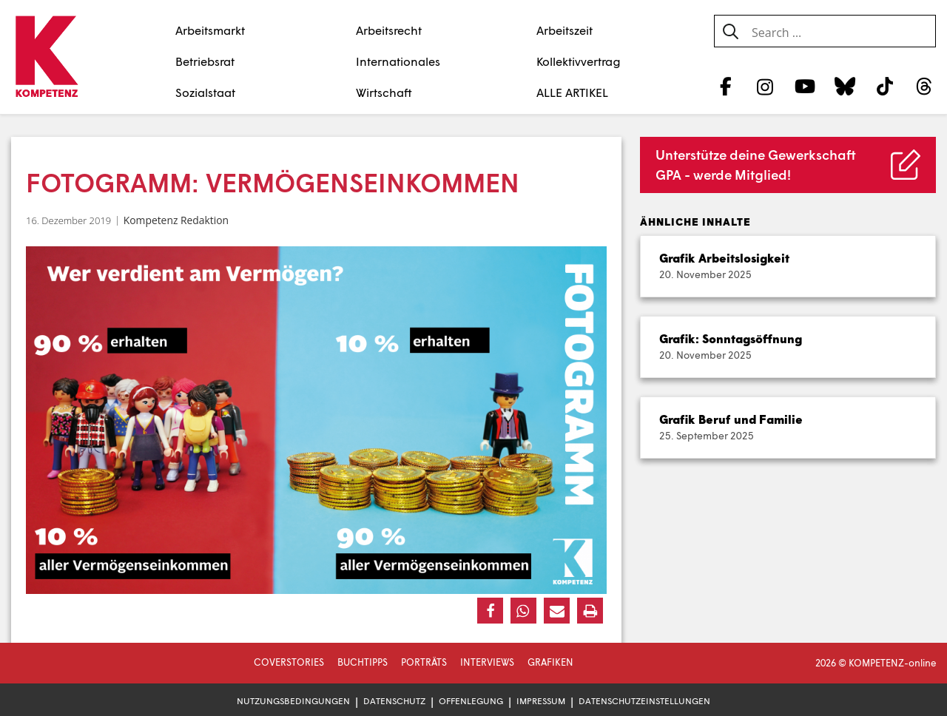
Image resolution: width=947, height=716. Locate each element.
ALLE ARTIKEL (572, 92)
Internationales (398, 61)
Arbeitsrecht (389, 30)
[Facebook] (725, 86)
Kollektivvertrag (578, 61)
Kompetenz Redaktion (176, 220)
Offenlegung (471, 700)
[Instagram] (765, 86)
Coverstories (289, 662)
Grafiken (550, 662)
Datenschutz (394, 700)
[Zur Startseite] (46, 58)
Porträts (424, 662)
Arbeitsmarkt (210, 30)
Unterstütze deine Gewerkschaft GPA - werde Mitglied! (756, 164)
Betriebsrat (205, 61)
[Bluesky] (844, 86)
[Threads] (924, 86)
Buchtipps (362, 662)
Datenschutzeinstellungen (644, 700)
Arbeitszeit (564, 30)
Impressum (540, 700)
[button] (490, 611)
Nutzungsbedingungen (293, 700)
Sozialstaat (205, 92)
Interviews (487, 662)
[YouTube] (805, 86)
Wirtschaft (384, 92)
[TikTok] (884, 86)
